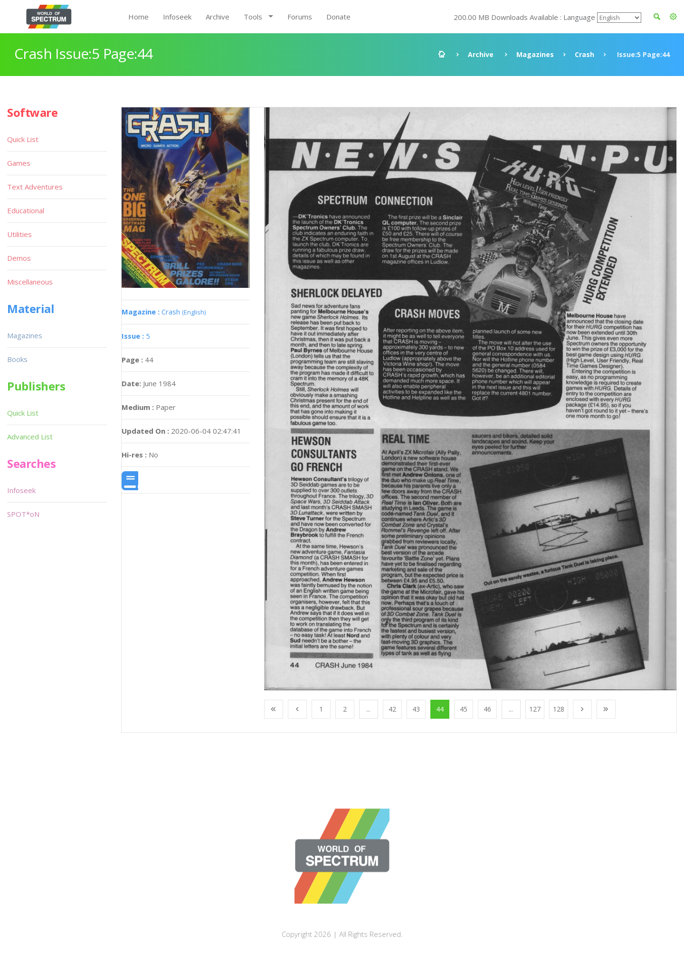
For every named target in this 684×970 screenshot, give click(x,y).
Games (18, 163)
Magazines (535, 54)
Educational (25, 210)
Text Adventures (35, 186)
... (368, 708)
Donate (338, 16)
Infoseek (177, 16)
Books (17, 359)
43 (416, 708)
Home (138, 16)
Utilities (19, 234)
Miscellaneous (30, 281)
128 (558, 708)
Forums (299, 16)
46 (487, 708)
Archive (217, 16)
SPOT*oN (23, 514)
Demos (19, 258)
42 (392, 708)
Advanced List (30, 436)
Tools (253, 16)
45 (463, 708)
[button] (673, 16)
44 (440, 708)
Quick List (22, 139)
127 (535, 708)
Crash (584, 54)
